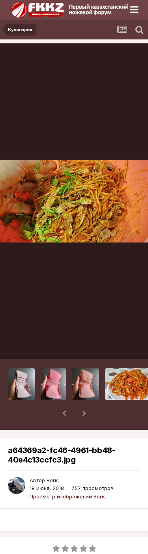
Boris (53, 460)
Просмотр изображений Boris (68, 476)
